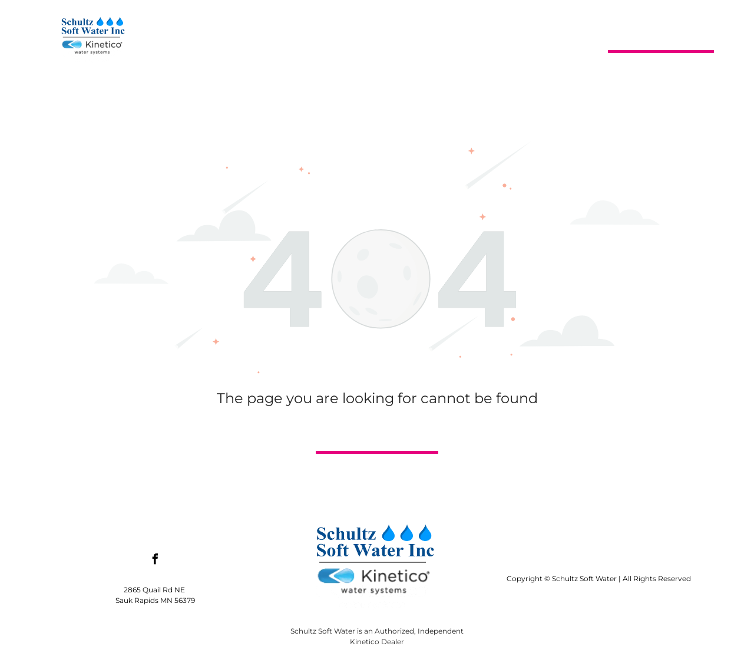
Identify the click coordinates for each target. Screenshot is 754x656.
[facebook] (155, 531)
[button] (360, 36)
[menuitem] (217, 36)
